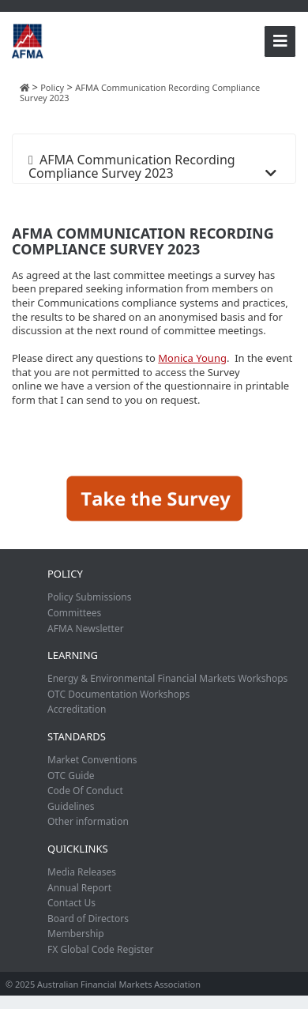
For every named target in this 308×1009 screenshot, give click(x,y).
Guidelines (71, 806)
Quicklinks (77, 848)
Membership (75, 933)
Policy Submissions (89, 597)
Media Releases (81, 872)
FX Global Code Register (100, 949)
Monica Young (192, 358)
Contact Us (71, 902)
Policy (65, 574)
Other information (88, 821)
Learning (72, 655)
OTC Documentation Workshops (118, 694)
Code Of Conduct (85, 790)
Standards (76, 736)
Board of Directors (88, 918)
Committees (74, 612)
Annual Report (79, 887)
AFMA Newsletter (85, 628)
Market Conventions (92, 759)
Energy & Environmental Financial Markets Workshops (167, 678)
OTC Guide (71, 775)
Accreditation (76, 709)
